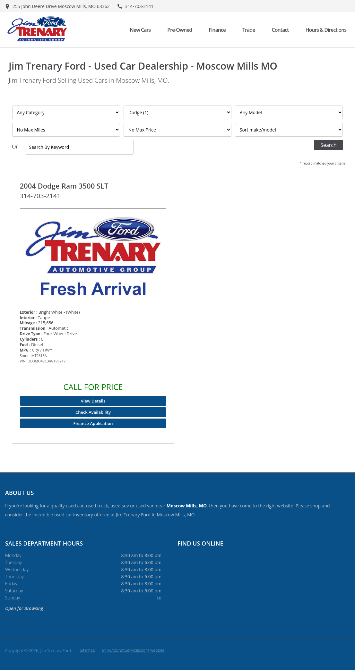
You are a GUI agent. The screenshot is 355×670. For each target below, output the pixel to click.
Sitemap (87, 650)
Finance (217, 29)
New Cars (140, 29)
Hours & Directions (325, 29)
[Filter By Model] (289, 112)
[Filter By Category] (66, 112)
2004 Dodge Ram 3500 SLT (64, 186)
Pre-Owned (179, 29)
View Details (93, 401)
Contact (280, 29)
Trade (248, 29)
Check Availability (93, 412)
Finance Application (93, 423)
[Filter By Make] (178, 112)
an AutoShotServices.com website (132, 650)
